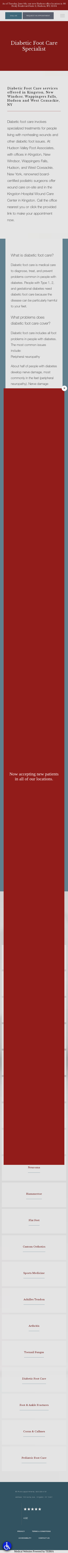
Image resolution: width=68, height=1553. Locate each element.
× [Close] (64, 388)
